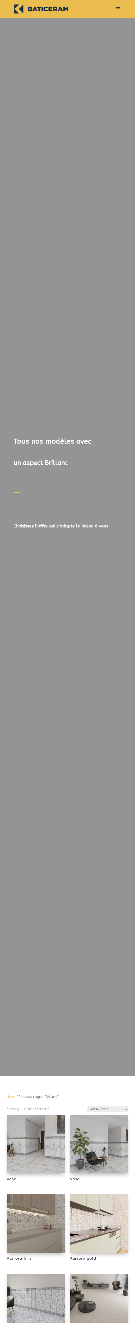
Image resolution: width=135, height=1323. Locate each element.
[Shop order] (107, 1109)
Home (11, 1097)
